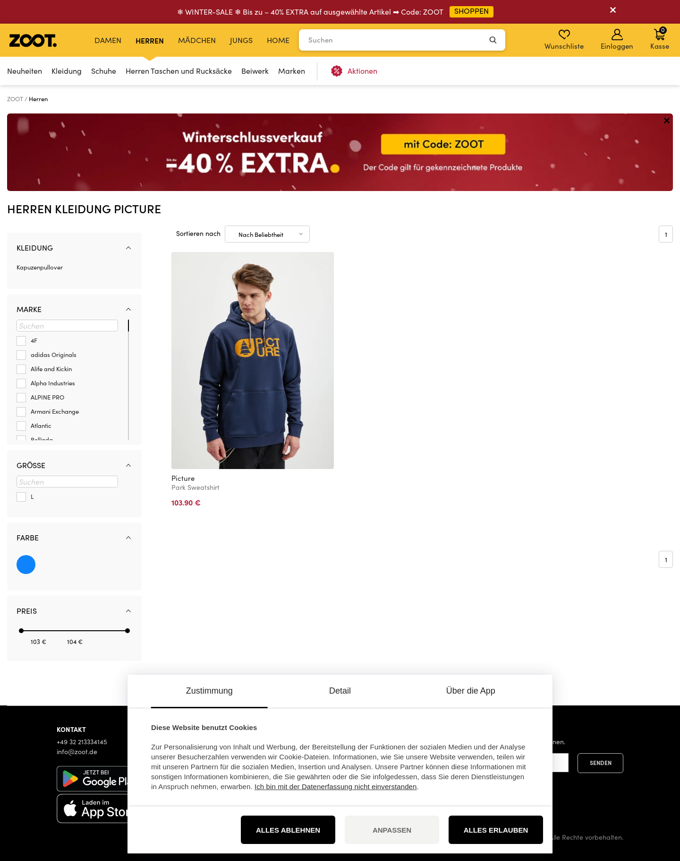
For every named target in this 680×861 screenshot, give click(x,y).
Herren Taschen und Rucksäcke (179, 71)
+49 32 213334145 (82, 741)
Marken (291, 71)
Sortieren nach (198, 233)
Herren (150, 40)
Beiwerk (255, 71)
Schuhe (103, 71)
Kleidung (66, 71)
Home (278, 40)
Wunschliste (564, 40)
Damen (107, 40)
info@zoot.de (77, 751)
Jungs (241, 40)
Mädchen (197, 40)
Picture (183, 478)
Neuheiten (24, 71)
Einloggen (617, 40)
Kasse (659, 38)
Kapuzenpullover (40, 267)
